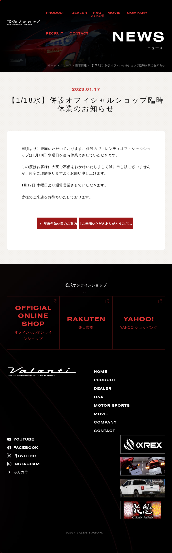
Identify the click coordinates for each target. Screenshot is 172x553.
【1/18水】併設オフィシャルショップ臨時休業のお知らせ (127, 65)
